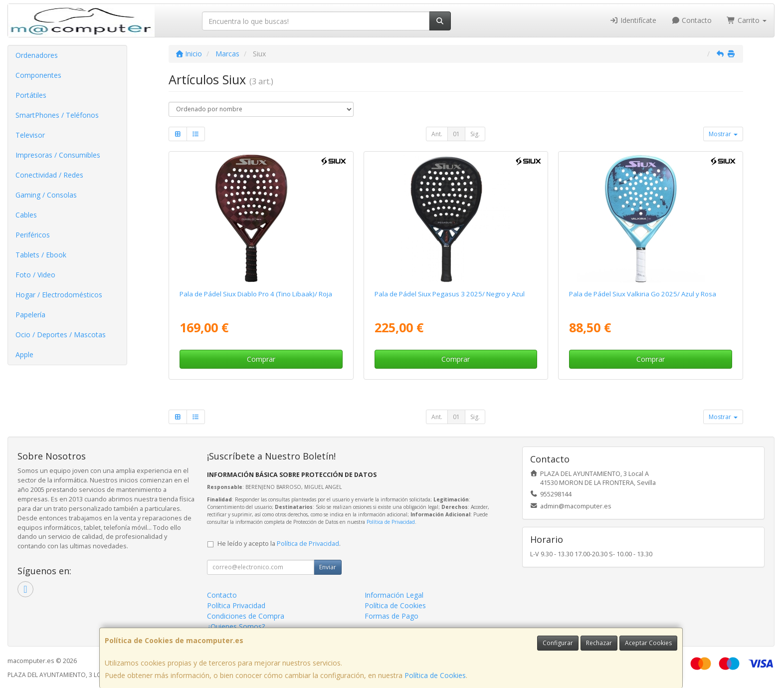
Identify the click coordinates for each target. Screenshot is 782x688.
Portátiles (30, 95)
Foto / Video (35, 274)
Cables (26, 215)
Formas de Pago (391, 616)
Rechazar (599, 643)
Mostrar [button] (723, 134)
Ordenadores (36, 55)
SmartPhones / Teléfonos (57, 115)
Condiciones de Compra (245, 616)
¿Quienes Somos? (236, 626)
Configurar (558, 643)
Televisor (30, 135)
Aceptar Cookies (648, 643)
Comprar (261, 359)
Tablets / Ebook (40, 254)
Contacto (691, 20)
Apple (24, 354)
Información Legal (394, 595)
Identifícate (632, 20)
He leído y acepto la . (279, 543)
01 (456, 134)
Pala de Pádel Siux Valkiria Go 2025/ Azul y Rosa (642, 293)
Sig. (475, 134)
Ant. (436, 134)
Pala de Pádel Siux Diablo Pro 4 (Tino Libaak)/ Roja (256, 293)
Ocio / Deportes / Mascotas (60, 334)
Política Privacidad (236, 605)
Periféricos (32, 234)
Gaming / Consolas (46, 195)
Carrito (747, 20)
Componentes (38, 75)
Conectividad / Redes (49, 175)
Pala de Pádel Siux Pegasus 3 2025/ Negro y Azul (450, 293)
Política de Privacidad (391, 521)
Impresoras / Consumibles (57, 155)
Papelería (30, 314)
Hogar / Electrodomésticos (58, 294)
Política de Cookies (435, 675)
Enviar (327, 567)
